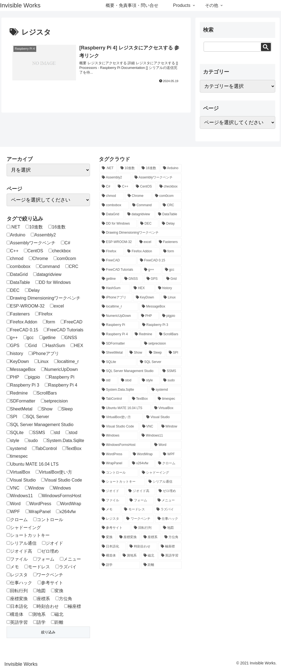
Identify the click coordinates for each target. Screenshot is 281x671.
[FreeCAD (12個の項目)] (117, 260)
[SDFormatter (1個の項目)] (119, 344)
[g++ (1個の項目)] (151, 270)
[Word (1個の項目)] (167, 445)
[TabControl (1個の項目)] (113, 399)
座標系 (41, 598)
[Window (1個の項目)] (170, 427)
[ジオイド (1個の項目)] (112, 491)
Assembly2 (43, 235)
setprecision (54, 401)
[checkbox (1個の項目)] (169, 187)
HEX (77, 345)
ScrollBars (45, 393)
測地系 (37, 614)
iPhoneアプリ (44, 353)
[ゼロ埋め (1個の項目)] (169, 491)
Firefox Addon (22, 322)
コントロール (48, 519)
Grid (31, 345)
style (13, 440)
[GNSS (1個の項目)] (132, 279)
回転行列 (17, 590)
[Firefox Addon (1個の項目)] (142, 251)
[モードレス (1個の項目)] (137, 509)
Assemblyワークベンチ (31, 243)
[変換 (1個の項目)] (107, 537)
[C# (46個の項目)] (106, 187)
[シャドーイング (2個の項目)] (160, 473)
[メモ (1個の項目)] (109, 509)
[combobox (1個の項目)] (114, 205)
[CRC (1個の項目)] (171, 205)
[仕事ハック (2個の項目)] (168, 519)
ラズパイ (66, 566)
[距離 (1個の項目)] (161, 565)
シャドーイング (24, 527)
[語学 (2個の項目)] (119, 565)
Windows (60, 488)
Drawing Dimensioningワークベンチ (43, 298)
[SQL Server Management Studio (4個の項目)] (129, 371)
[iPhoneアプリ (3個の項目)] (115, 297)
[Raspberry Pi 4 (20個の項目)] (115, 334)
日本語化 (17, 606)
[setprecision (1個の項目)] (162, 344)
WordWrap (69, 503)
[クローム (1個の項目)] (169, 463)
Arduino (16, 235)
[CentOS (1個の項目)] (144, 187)
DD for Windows (53, 282)
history (15, 353)
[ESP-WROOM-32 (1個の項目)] (117, 242)
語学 (39, 622)
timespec (17, 456)
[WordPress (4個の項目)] (114, 454)
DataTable (18, 282)
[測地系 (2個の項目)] (130, 556)
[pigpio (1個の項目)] (171, 316)
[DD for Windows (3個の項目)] (118, 224)
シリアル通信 (21, 543)
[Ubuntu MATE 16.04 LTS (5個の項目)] (125, 408)
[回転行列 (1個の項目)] (145, 528)
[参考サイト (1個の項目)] (114, 528)
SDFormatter (21, 401)
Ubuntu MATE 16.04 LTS (32, 464)
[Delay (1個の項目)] (170, 224)
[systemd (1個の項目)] (165, 390)
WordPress (38, 503)
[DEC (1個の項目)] (148, 224)
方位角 (63, 598)
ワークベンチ (48, 574)
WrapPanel (38, 511)
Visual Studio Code (61, 480)
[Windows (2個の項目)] (118, 436)
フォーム (43, 559)
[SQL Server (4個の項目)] (159, 362)
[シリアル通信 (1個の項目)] (164, 482)
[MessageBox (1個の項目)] (160, 307)
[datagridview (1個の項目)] (139, 214)
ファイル (17, 559)
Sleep (65, 409)
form (49, 322)
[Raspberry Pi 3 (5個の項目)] (161, 325)
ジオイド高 (19, 551)
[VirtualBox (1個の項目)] (167, 408)
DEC (13, 290)
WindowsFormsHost (59, 495)
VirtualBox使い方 (54, 472)
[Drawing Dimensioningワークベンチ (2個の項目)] (140, 233)
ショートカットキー (28, 535)
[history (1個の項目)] (169, 288)
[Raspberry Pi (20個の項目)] (119, 325)
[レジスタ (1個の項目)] (111, 519)
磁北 (57, 614)
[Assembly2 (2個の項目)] (115, 178)
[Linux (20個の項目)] (171, 297)
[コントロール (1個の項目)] (118, 473)
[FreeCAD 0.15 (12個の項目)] (159, 260)
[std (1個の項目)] (108, 380)
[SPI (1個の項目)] (174, 353)
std (55, 432)
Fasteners (18, 314)
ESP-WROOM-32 (25, 306)
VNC (13, 488)
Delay (32, 290)
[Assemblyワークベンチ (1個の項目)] (157, 178)
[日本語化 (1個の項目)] (112, 547)
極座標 (72, 606)
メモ (13, 566)
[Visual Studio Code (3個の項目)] (119, 427)
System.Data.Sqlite (63, 440)
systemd (17, 448)
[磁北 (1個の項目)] (149, 556)
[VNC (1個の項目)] (149, 427)
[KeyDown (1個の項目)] (146, 297)
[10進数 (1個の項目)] (128, 168)
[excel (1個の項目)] (146, 242)
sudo (31, 440)
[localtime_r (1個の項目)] (118, 307)
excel (57, 306)
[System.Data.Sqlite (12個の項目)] (123, 390)
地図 (39, 590)
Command (48, 266)
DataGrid (17, 274)
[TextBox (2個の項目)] (142, 399)
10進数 (34, 227)
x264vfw (66, 511)
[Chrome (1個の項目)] (138, 196)
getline (47, 337)
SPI (12, 416)
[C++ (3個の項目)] (123, 187)
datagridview (47, 274)
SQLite (15, 432)
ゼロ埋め (48, 551)
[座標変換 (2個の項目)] (128, 537)
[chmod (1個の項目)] (111, 196)
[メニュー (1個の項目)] (168, 500)
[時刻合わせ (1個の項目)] (142, 547)
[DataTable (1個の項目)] (169, 214)
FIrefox (43, 314)
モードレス (37, 566)
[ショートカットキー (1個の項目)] (122, 482)
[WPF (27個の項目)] (171, 454)
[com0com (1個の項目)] (167, 196)
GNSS (69, 337)
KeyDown (18, 361)
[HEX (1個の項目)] (142, 288)
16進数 (57, 227)
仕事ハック (19, 582)
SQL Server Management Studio (40, 424)
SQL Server (36, 416)
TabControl (44, 448)
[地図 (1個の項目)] (171, 528)
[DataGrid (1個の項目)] (111, 214)
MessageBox (21, 369)
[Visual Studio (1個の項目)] (163, 417)
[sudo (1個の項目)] (171, 380)
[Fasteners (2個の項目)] (169, 242)
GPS (13, 345)
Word (14, 503)
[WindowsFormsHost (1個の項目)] (125, 445)
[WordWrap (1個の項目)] (145, 454)
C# (65, 243)
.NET (13, 227)
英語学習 (17, 622)
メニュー (70, 559)
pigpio (32, 377)
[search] (231, 46)
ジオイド (52, 543)
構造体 (15, 614)
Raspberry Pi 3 (23, 385)
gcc (28, 337)
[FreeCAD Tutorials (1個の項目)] (119, 270)
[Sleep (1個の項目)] (156, 353)
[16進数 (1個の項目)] (149, 168)
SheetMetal (19, 409)
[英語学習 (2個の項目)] (170, 556)
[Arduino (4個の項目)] (171, 168)
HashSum (53, 345)
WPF (13, 511)
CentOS (33, 250)
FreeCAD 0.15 (22, 330)
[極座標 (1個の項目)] (170, 547)
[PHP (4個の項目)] (149, 316)
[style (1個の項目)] (149, 380)
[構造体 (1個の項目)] (109, 556)
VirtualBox (18, 472)
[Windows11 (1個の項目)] (160, 436)
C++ (12, 250)
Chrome (38, 258)
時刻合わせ (46, 606)
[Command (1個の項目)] (144, 205)
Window (34, 488)
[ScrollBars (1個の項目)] (169, 334)
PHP (13, 377)
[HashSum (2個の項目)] (114, 288)
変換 (57, 590)
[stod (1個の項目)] (128, 380)
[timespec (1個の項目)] (168, 399)
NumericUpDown (59, 369)
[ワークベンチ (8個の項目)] (139, 519)
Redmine (17, 393)
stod (71, 432)
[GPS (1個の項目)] (153, 279)
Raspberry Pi (60, 377)
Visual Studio (21, 480)
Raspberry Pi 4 (61, 385)
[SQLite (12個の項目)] (117, 362)
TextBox (72, 448)
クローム (17, 519)
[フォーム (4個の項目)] (140, 500)
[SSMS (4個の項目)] (170, 371)
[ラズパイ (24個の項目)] (168, 509)
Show (45, 409)
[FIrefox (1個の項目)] (111, 251)
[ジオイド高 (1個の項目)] (140, 491)
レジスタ (17, 574)
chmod (15, 258)
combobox (18, 266)
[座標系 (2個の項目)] (151, 537)
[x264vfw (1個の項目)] (142, 463)
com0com (65, 258)
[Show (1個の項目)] (136, 353)
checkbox (60, 250)
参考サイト (50, 582)
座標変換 (17, 598)
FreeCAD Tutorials (63, 330)
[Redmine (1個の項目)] (144, 334)
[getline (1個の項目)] (110, 279)
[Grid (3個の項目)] (173, 279)
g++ (12, 337)
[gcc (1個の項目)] (172, 270)
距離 (57, 622)
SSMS (37, 432)
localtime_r (66, 361)
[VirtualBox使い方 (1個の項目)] (121, 417)
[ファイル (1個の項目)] (112, 500)
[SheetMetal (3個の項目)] (112, 353)
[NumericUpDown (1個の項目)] (118, 316)
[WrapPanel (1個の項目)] (113, 463)
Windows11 (20, 495)
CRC (71, 266)
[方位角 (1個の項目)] (172, 537)
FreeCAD (72, 322)
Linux (41, 361)
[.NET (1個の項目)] (108, 168)
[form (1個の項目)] (171, 251)
